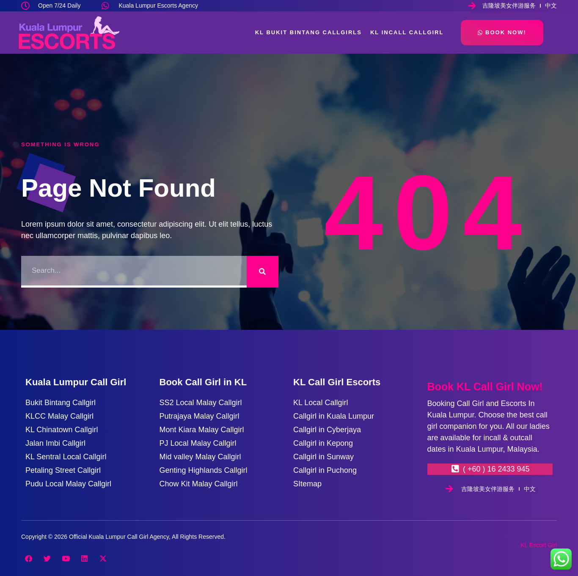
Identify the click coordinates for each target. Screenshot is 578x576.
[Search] (262, 272)
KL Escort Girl (538, 545)
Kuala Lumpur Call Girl (75, 382)
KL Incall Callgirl (406, 32)
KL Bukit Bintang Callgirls (308, 32)
